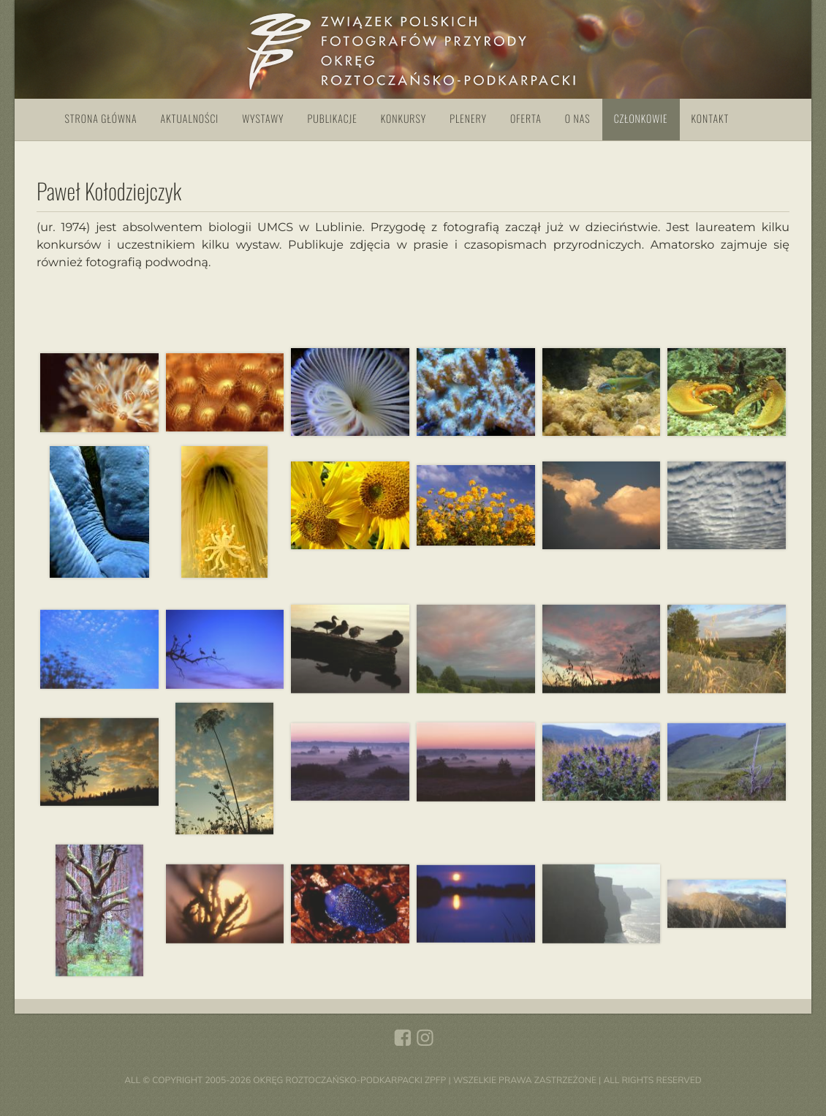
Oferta (526, 119)
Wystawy (263, 119)
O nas (578, 119)
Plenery (468, 119)
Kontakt (711, 119)
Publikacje (332, 119)
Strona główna (101, 119)
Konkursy (403, 119)
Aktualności (190, 119)
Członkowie (641, 119)
